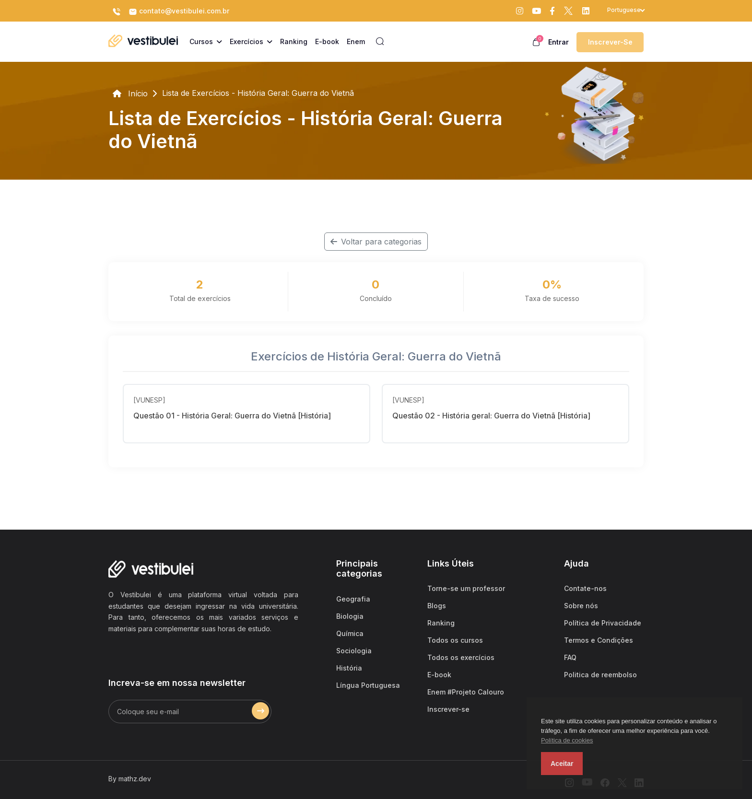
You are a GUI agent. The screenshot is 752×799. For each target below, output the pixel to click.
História (349, 668)
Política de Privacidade (602, 623)
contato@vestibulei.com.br (179, 11)
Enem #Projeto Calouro (465, 692)
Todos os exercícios (460, 657)
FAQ (570, 657)
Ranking (441, 623)
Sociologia (354, 651)
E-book (439, 675)
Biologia (350, 616)
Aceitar (562, 763)
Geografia (353, 599)
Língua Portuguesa (368, 685)
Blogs (436, 606)
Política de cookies (567, 740)
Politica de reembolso (600, 675)
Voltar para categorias (376, 241)
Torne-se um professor (466, 588)
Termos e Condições (598, 640)
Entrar (558, 42)
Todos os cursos (455, 640)
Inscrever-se (610, 42)
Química (350, 633)
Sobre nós (581, 606)
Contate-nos (585, 588)
